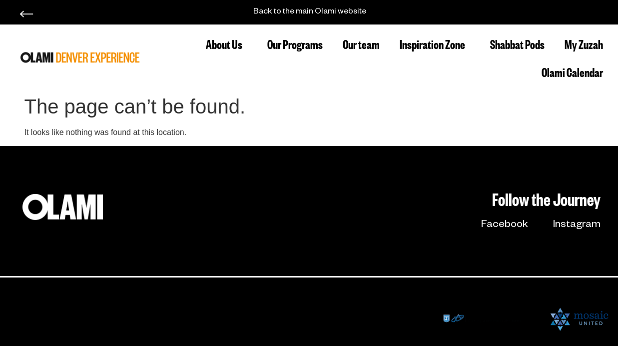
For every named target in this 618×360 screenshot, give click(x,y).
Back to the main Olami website (309, 12)
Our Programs (295, 43)
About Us (226, 43)
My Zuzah (584, 43)
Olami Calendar (572, 71)
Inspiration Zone (435, 43)
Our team (361, 43)
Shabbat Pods (517, 43)
